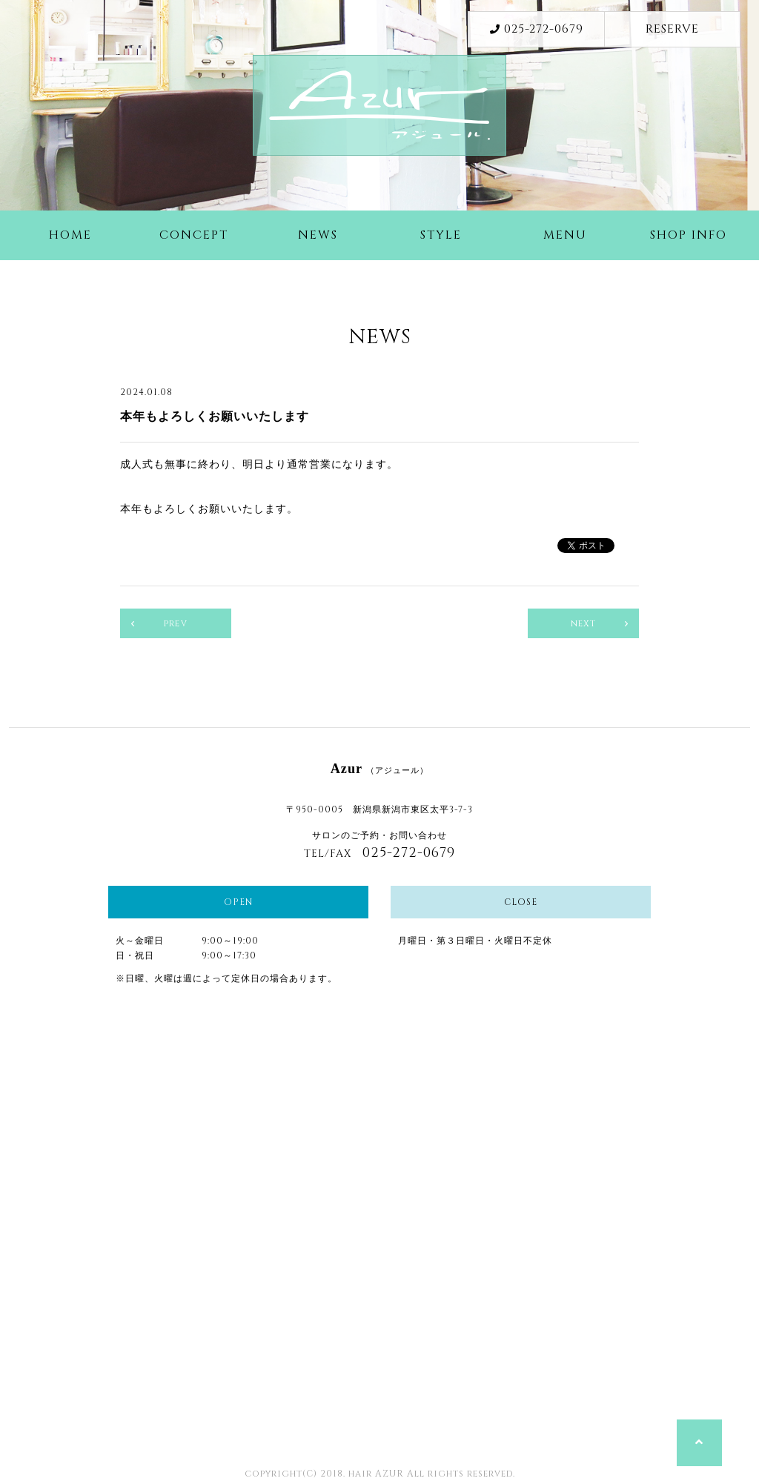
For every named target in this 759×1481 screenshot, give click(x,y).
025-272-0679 (536, 29)
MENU (565, 235)
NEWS (318, 235)
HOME (70, 235)
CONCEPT (193, 235)
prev (176, 623)
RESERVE (672, 29)
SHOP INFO (688, 235)
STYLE (441, 235)
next (584, 623)
